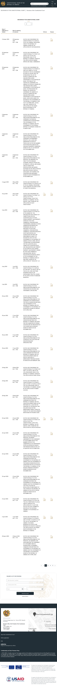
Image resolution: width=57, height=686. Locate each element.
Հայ (52, 1)
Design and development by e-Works (8, 645)
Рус (52, 3)
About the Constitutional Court (8, 634)
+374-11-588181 (6, 626)
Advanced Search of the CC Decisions (38, 5)
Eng (52, 6)
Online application (5, 637)
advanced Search (25, 596)
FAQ (2, 641)
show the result (25, 593)
